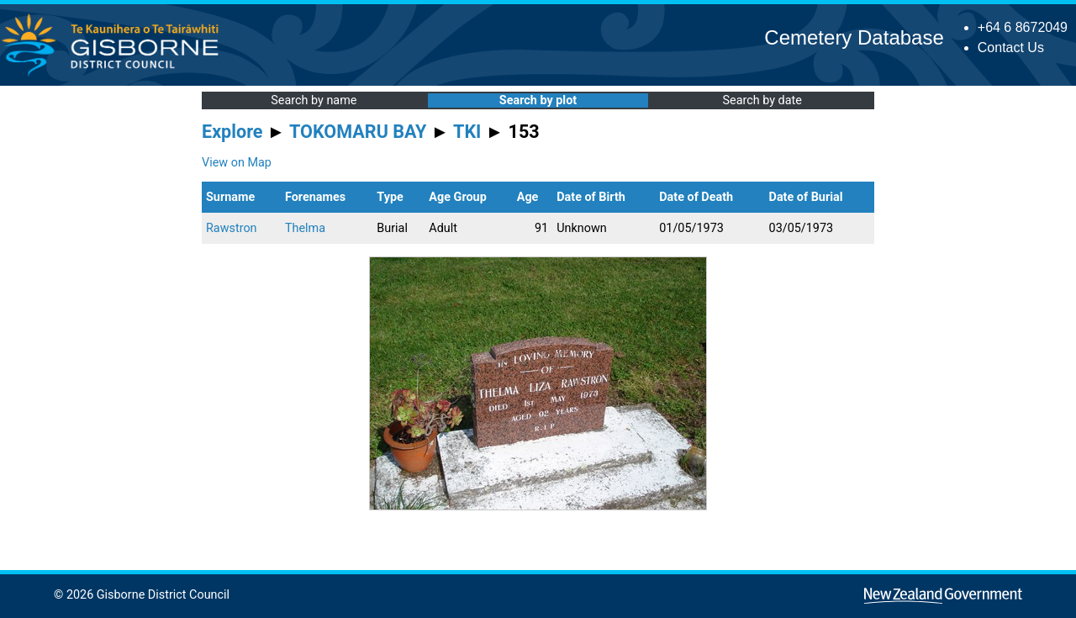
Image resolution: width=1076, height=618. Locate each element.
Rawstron (231, 228)
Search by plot (538, 100)
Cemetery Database (853, 37)
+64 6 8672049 (1023, 27)
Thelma (305, 228)
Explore (232, 131)
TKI (467, 131)
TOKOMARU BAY (357, 131)
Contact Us (1011, 47)
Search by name (313, 100)
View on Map (237, 163)
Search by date (761, 100)
